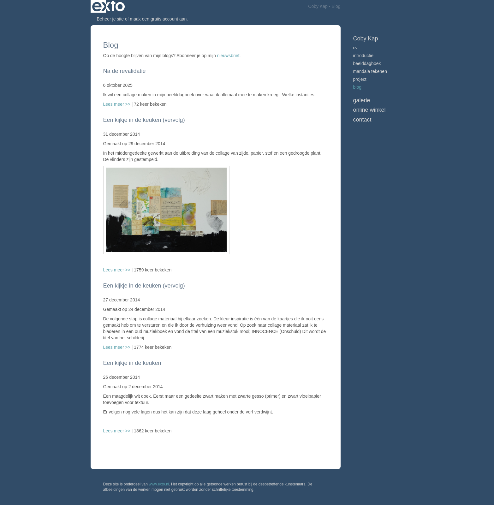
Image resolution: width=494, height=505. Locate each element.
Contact (362, 119)
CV (355, 47)
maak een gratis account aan (158, 18)
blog (357, 87)
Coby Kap (317, 6)
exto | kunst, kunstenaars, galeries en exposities (108, 6)
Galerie (361, 100)
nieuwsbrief (228, 55)
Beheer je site (110, 18)
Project (359, 79)
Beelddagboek (367, 63)
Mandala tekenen (370, 71)
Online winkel (369, 110)
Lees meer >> (117, 104)
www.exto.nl (159, 484)
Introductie (363, 55)
